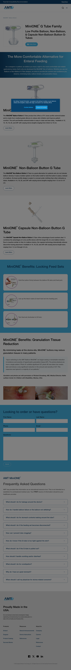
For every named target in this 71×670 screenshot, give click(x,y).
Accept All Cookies (41, 107)
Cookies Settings (28, 107)
